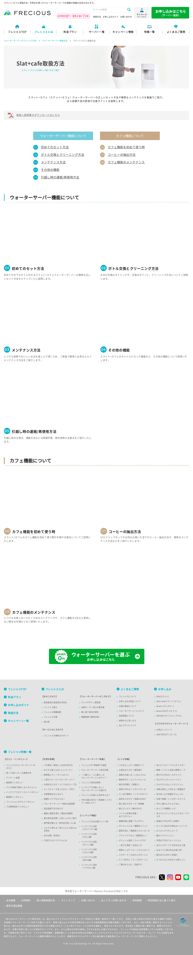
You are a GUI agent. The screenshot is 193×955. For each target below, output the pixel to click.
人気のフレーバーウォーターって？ (59, 780)
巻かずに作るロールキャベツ (168, 775)
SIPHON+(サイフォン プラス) (168, 716)
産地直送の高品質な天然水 (55, 702)
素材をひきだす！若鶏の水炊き (132, 799)
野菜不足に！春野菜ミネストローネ (134, 831)
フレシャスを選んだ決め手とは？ (95, 795)
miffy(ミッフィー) (164, 730)
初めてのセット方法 (55, 147)
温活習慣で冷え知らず (53, 809)
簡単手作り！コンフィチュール (132, 780)
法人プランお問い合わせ (113, 900)
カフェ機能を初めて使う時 (126, 147)
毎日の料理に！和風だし (129, 784)
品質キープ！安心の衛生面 (92, 707)
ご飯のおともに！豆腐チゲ (130, 864)
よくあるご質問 (130, 689)
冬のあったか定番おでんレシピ (169, 794)
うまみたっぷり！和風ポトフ (131, 765)
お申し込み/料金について (130, 701)
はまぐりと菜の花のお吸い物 (168, 850)
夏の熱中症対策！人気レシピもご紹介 (60, 818)
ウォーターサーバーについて (131, 711)
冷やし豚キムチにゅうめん (167, 804)
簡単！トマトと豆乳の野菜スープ (170, 770)
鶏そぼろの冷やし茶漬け (167, 855)
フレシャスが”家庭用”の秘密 (93, 765)
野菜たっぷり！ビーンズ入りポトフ (134, 850)
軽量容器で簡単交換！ (91, 717)
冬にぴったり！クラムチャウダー (170, 765)
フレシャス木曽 (50, 717)
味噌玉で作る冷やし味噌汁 (167, 821)
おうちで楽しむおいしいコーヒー (58, 770)
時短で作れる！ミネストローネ (132, 789)
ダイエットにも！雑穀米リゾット (133, 826)
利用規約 (26, 900)
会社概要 (10, 900)
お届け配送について (127, 706)
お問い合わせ (126, 17)
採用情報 (137, 900)
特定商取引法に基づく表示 (161, 900)
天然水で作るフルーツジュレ (168, 840)
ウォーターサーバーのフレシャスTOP (20, 41)
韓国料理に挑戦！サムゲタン (131, 821)
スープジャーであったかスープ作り (59, 789)
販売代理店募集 (14, 906)
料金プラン (14, 697)
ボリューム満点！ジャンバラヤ (132, 840)
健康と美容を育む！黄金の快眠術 (58, 813)
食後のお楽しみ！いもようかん (132, 775)
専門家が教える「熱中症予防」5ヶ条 (60, 823)
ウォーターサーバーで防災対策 (94, 770)
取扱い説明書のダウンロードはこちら (38, 115)
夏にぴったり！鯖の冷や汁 (130, 809)
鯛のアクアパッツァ (165, 836)
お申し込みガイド (110, 17)
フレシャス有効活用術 (91, 782)
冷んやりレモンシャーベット (168, 780)
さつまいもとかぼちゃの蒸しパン (170, 860)
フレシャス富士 (50, 707)
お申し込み (164, 689)
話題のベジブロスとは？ (54, 799)
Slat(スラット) (162, 696)
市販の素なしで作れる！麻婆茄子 (170, 789)
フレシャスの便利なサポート (56, 736)
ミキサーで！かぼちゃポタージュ (133, 855)
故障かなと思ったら (127, 721)
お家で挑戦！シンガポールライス (170, 799)
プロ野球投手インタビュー (17, 807)
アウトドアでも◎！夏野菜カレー (133, 836)
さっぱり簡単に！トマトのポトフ (133, 794)
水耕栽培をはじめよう (53, 794)
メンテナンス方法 (53, 162)
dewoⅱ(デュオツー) (165, 706)
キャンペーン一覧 (18, 721)
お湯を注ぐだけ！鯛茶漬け (130, 770)
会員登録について (126, 716)
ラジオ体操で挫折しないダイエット (21, 787)
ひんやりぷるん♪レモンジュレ (169, 784)
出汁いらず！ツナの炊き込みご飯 (170, 845)
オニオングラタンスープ (167, 831)
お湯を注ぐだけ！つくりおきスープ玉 (60, 784)
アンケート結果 (13, 778)
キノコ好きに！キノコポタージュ (133, 860)
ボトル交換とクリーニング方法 (62, 154)
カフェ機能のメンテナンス (126, 162)
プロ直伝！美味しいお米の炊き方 (58, 765)
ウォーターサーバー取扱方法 (54, 41)
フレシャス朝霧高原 (52, 712)
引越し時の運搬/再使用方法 (60, 177)
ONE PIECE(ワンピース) (166, 734)
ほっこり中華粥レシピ (166, 809)
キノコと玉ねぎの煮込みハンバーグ (171, 826)
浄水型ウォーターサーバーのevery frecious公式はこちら (96, 891)
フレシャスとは (55, 689)
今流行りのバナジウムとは (55, 840)
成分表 (47, 722)
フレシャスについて (127, 696)
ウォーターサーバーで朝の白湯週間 (59, 804)
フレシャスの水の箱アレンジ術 (94, 821)
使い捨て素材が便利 (90, 712)
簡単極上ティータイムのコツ (56, 775)
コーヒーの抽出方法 (121, 154)
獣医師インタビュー (15, 797)
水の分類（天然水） (52, 836)
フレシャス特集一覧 (20, 752)
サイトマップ (68, 900)
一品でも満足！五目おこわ (130, 845)
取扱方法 (97, 17)
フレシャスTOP (17, 689)
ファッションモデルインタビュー (20, 802)
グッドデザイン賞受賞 (91, 702)
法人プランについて (127, 725)
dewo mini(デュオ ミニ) (166, 711)
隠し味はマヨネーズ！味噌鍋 (131, 804)
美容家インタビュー (15, 782)
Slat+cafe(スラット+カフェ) (168, 701)
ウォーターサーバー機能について (63, 135)
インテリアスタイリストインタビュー (22, 792)
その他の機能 (50, 169)
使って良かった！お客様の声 (18, 773)
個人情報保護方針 (46, 900)
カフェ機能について (130, 135)
